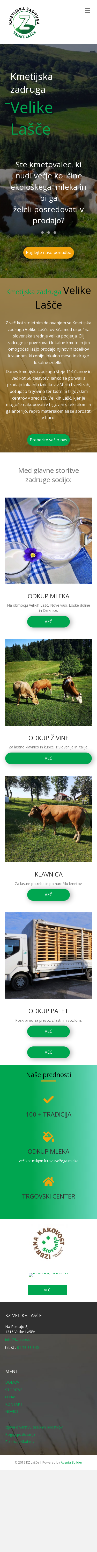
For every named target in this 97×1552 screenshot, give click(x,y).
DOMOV (12, 1382)
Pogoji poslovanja (20, 1434)
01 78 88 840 (28, 1347)
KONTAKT (14, 1404)
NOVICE (11, 1411)
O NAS (10, 1396)
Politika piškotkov (19, 1441)
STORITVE (13, 1389)
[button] (42, 232)
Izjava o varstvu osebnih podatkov (34, 1427)
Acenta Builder (71, 1462)
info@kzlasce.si (18, 1339)
